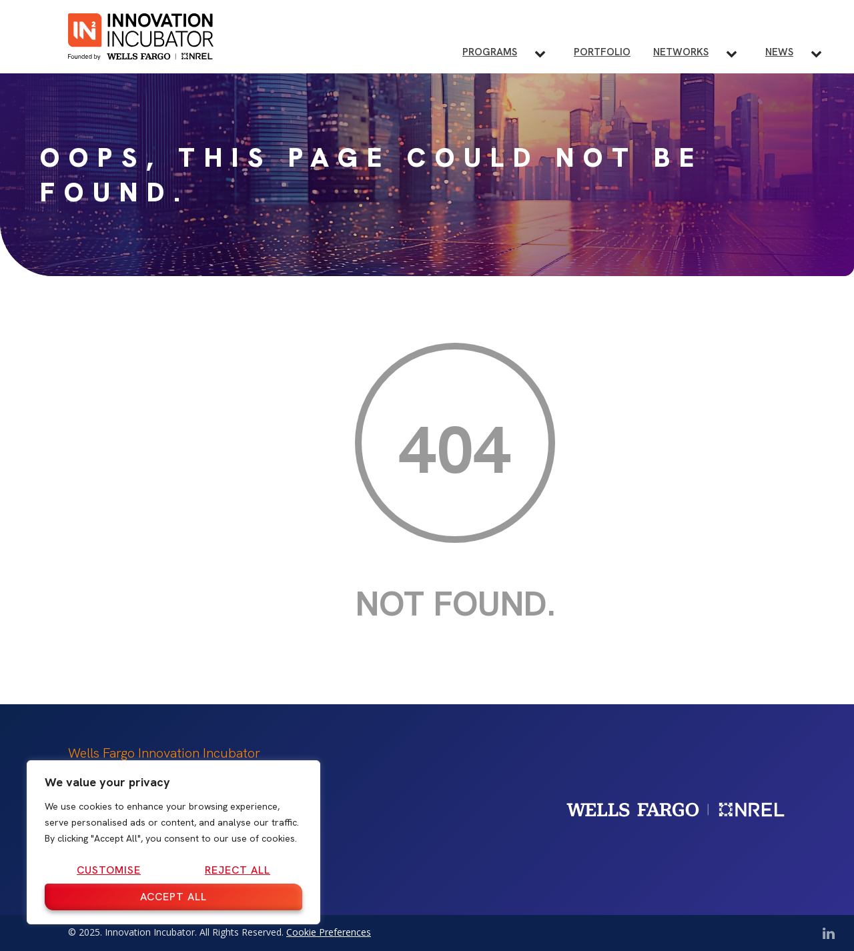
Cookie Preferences (328, 932)
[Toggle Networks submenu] (737, 53)
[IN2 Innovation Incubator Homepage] (141, 34)
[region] (173, 842)
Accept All (173, 897)
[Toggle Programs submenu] (545, 53)
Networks (681, 52)
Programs (489, 52)
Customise (109, 870)
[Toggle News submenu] (822, 53)
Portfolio (602, 52)
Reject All (237, 870)
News (779, 52)
